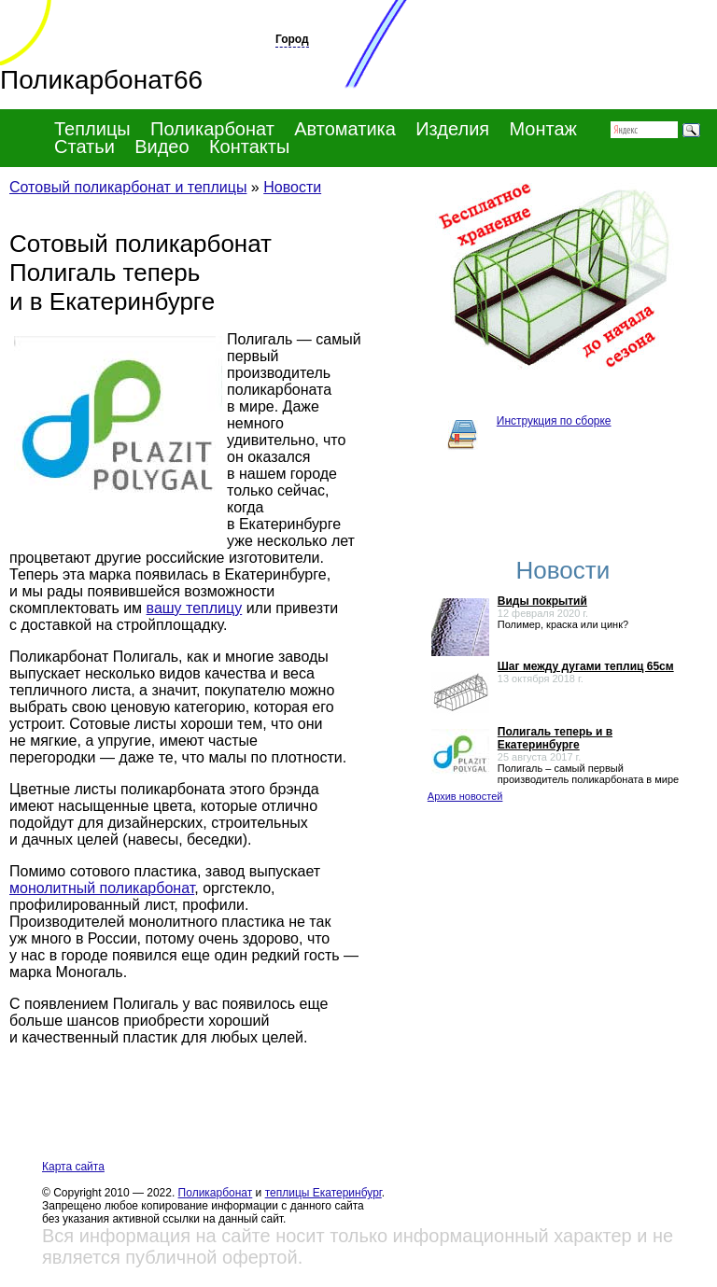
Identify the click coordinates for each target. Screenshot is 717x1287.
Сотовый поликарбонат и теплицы (127, 187)
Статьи (84, 146)
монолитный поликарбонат (101, 888)
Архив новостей (465, 796)
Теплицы (92, 128)
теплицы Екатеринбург (323, 1192)
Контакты (249, 146)
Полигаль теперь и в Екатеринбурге (555, 738)
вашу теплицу (195, 608)
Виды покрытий (542, 601)
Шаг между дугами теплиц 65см (586, 666)
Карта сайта (73, 1166)
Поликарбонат (215, 1192)
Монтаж (543, 128)
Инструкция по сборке (554, 420)
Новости (292, 187)
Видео (161, 146)
